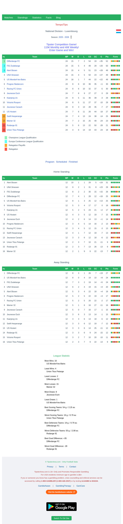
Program (50, 162)
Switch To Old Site (61, 518)
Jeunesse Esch (13, 93)
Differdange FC (13, 61)
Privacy (50, 467)
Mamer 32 (11, 121)
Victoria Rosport (14, 102)
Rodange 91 (12, 125)
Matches (8, 17)
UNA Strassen (13, 75)
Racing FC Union (14, 89)
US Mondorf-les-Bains (16, 80)
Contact (72, 467)
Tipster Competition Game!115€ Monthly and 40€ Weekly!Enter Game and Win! (61, 47)
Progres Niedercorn (15, 84)
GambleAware (44, 486)
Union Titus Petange (15, 130)
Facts (48, 17)
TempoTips (61, 24)
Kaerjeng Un (12, 98)
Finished (73, 162)
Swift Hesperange (14, 116)
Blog (58, 17)
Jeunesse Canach (14, 107)
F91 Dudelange (13, 66)
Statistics (36, 17)
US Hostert (11, 112)
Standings (23, 17)
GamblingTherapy (63, 486)
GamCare (81, 486)
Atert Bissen (12, 70)
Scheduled (61, 162)
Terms (61, 467)
